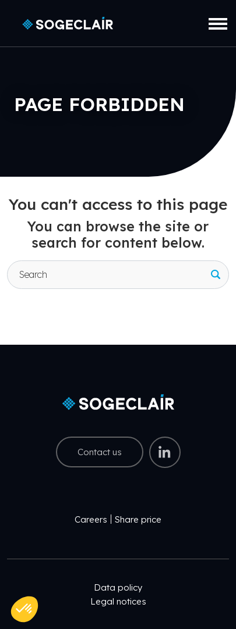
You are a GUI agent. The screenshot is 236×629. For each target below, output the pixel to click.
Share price (138, 519)
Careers (91, 519)
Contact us (100, 452)
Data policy (118, 587)
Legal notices (118, 601)
